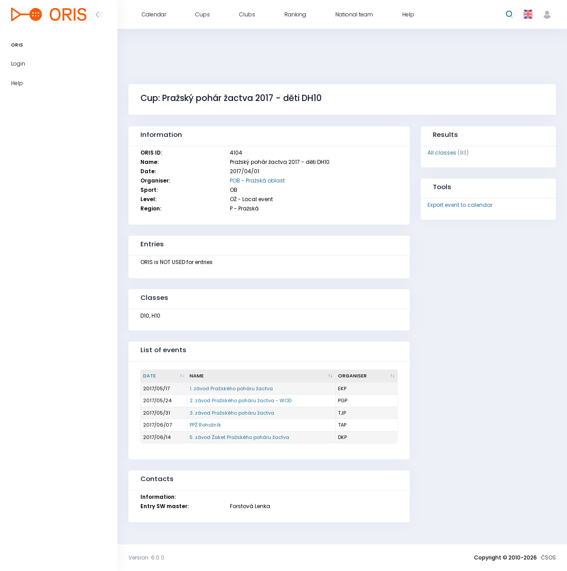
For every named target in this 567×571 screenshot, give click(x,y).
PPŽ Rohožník (205, 424)
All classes (441, 152)
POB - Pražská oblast (257, 180)
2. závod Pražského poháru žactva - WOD (240, 400)
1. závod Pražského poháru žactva (231, 388)
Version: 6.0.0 (146, 557)
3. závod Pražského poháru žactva (232, 412)
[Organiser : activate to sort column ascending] (367, 376)
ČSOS (548, 557)
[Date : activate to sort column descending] (164, 376)
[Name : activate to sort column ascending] (261, 376)
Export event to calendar (460, 205)
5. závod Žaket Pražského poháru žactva (239, 437)
